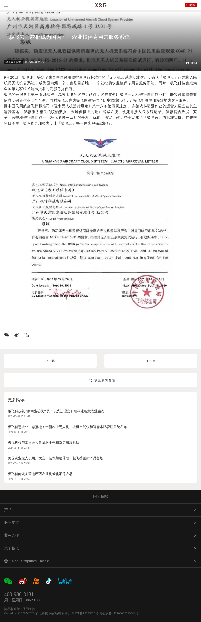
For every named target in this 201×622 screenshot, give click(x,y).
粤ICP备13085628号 (85, 613)
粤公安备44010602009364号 (118, 613)
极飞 (26, 77)
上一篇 (50, 361)
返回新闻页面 (100, 380)
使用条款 (29, 609)
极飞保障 (83, 100)
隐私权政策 (12, 609)
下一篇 (150, 361)
